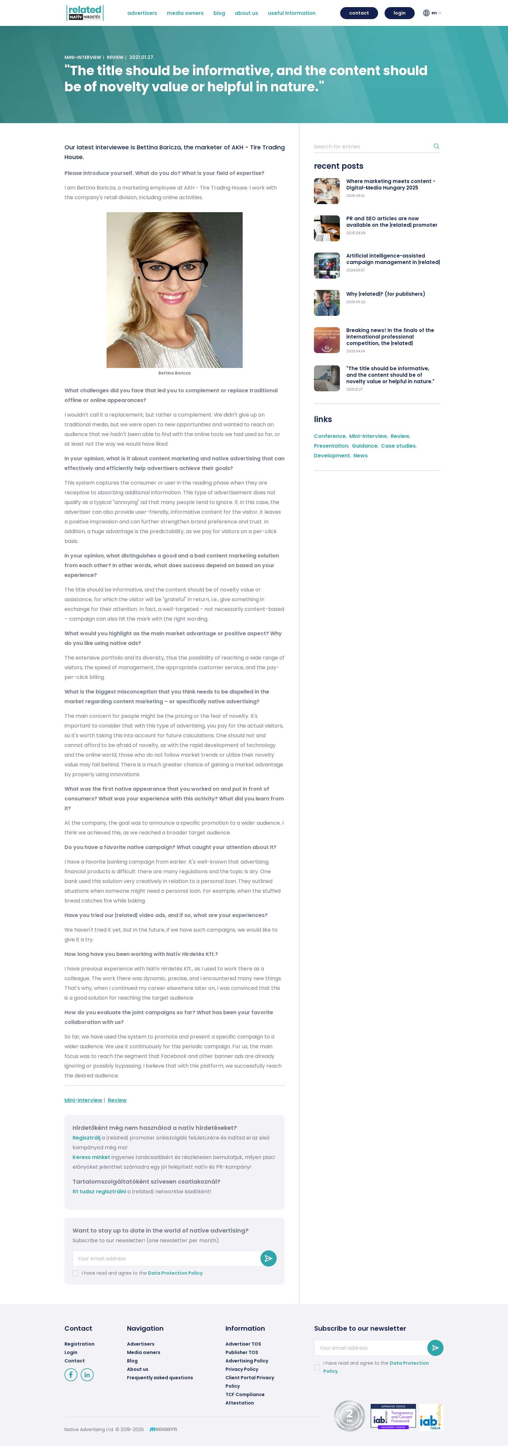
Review (115, 57)
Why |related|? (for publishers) (385, 294)
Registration (79, 1344)
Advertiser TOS (243, 1344)
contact (359, 13)
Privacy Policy (241, 1369)
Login (70, 1352)
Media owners (143, 1352)
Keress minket (91, 1157)
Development (332, 455)
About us (137, 1369)
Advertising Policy (246, 1361)
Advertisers (141, 1344)
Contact (74, 1361)
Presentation (331, 446)
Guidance (364, 446)
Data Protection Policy (175, 1273)
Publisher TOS (241, 1352)
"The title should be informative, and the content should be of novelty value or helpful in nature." (390, 375)
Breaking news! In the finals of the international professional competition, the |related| (390, 337)
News (360, 455)
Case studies (398, 446)
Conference (330, 436)
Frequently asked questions (160, 1377)
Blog (132, 1361)
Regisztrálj (86, 1138)
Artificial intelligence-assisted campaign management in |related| (393, 259)
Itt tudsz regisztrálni (100, 1191)
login (400, 13)
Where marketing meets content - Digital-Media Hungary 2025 (390, 184)
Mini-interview (82, 57)
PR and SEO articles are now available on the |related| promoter (391, 221)
